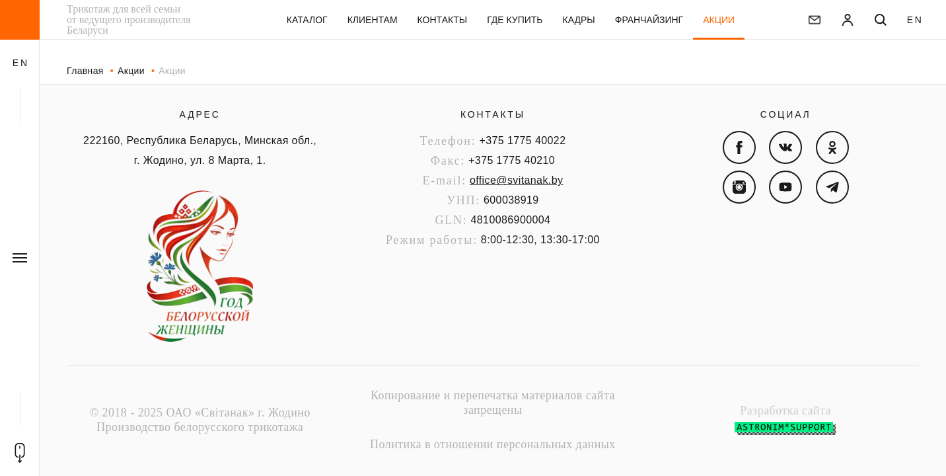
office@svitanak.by (516, 180)
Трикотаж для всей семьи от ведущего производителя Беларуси (128, 20)
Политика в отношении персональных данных (493, 444)
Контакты (492, 114)
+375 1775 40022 (522, 140)
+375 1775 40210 (511, 160)
